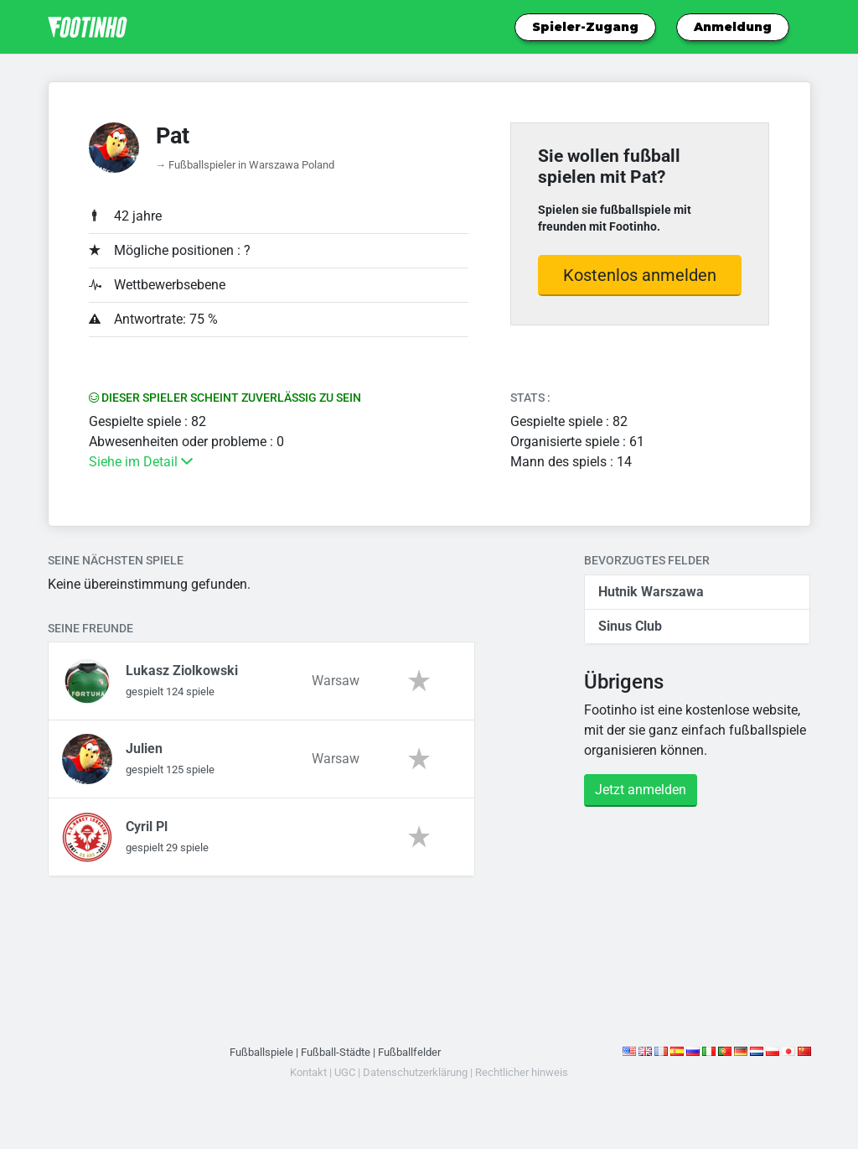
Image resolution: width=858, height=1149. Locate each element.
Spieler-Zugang (585, 26)
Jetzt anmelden (640, 790)
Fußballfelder (409, 1052)
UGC (344, 1072)
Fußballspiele (261, 1052)
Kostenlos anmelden (639, 275)
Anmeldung (733, 26)
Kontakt (308, 1072)
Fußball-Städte (335, 1052)
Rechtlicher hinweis (521, 1072)
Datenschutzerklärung (415, 1072)
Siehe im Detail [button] (141, 462)
